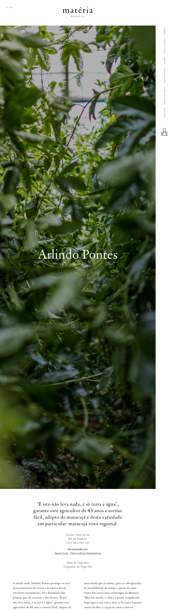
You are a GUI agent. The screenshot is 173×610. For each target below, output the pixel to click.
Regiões (164, 113)
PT (7, 7)
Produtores (164, 46)
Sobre (164, 31)
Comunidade (164, 96)
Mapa (164, 61)
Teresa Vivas (61, 553)
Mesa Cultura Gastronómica (85, 553)
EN (11, 7)
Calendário (164, 76)
